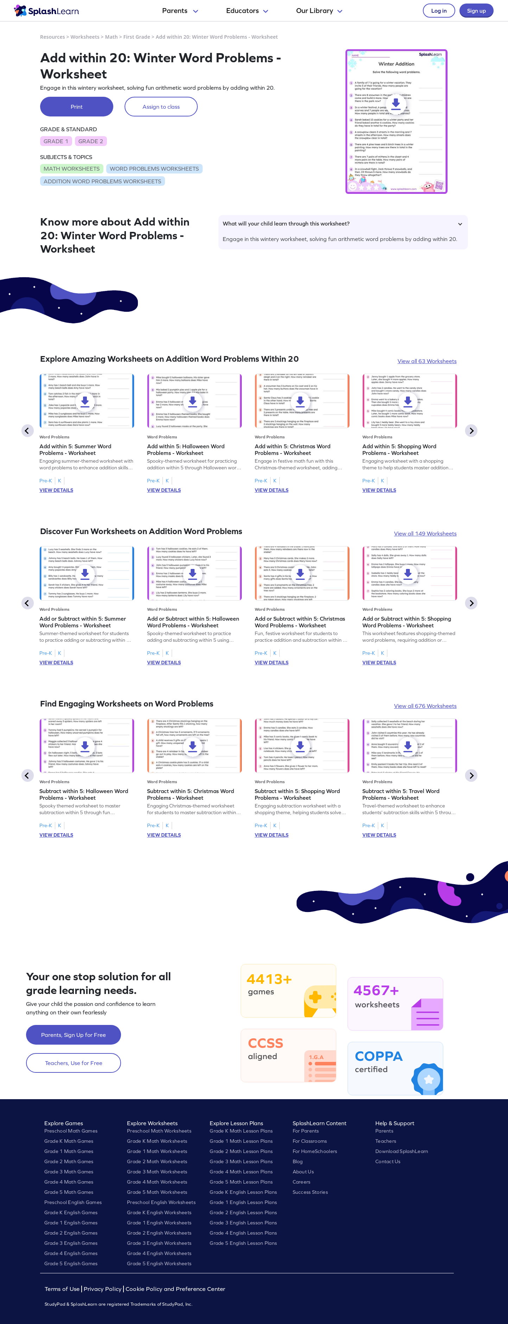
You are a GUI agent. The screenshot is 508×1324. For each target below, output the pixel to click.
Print (77, 106)
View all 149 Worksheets (425, 533)
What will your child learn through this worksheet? (342, 223)
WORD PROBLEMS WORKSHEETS (154, 168)
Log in (439, 10)
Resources (52, 36)
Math (111, 36)
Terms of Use (63, 1289)
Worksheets (85, 36)
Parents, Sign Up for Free (73, 1035)
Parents (180, 10)
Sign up (476, 10)
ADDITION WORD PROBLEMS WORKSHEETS (102, 181)
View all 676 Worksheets (425, 706)
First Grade (136, 36)
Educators (247, 10)
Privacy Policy (103, 1289)
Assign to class (161, 106)
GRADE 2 (90, 141)
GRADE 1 (56, 141)
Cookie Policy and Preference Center (176, 1289)
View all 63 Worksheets (427, 361)
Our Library (319, 10)
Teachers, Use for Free (73, 1063)
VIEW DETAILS (56, 490)
